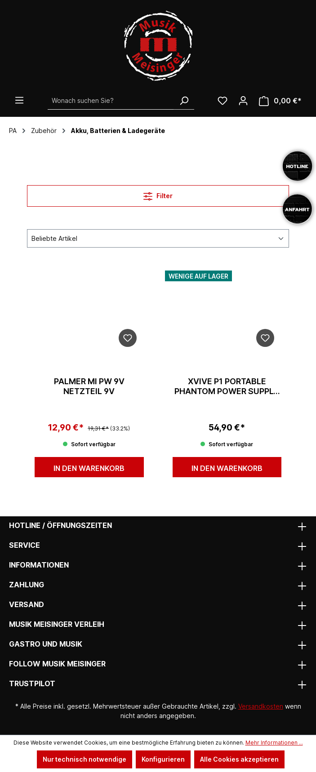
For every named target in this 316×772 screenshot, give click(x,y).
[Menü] (19, 100)
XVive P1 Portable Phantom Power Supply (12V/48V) (226, 386)
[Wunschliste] (222, 100)
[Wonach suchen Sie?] (111, 101)
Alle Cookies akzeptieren (239, 759)
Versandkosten (260, 706)
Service (24, 545)
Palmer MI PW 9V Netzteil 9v (89, 386)
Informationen (39, 564)
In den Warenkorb (89, 468)
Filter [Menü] (158, 194)
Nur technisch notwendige (84, 759)
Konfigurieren (163, 759)
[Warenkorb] (280, 101)
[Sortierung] (158, 238)
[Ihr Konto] (243, 100)
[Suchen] (184, 101)
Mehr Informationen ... (274, 742)
